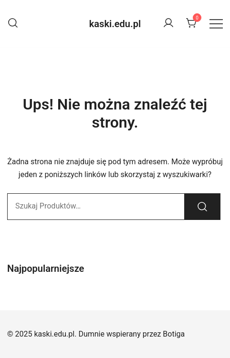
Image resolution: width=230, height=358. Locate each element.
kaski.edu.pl (115, 24)
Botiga (174, 333)
